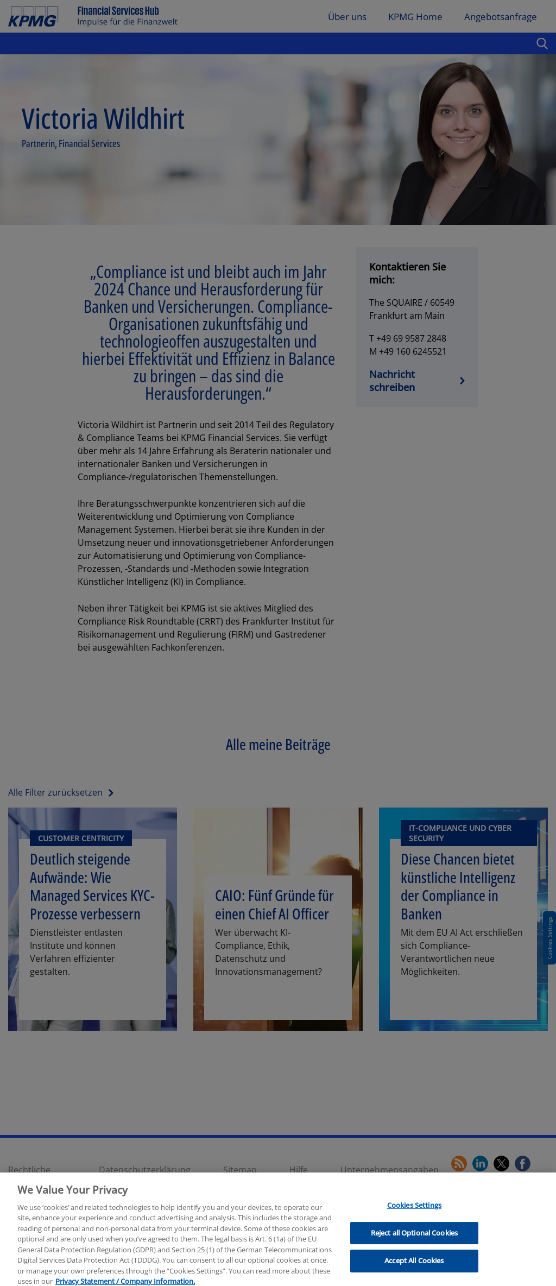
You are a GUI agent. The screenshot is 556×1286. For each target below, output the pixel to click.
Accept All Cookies (414, 1267)
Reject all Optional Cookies (414, 1240)
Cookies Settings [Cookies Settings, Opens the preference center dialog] (414, 1212)
